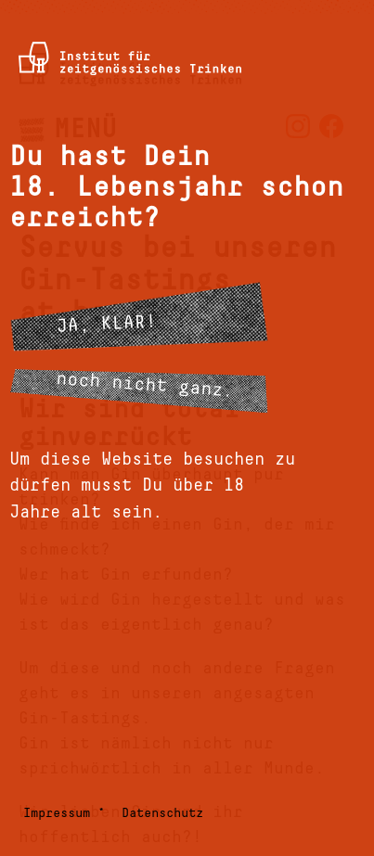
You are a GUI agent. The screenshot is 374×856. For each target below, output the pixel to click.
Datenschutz (162, 813)
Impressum (56, 813)
